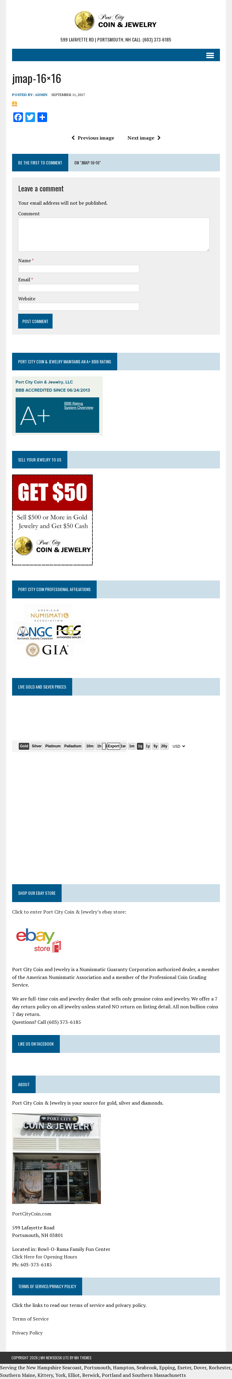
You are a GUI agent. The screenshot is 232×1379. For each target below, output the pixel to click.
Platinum (52, 746)
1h (99, 746)
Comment (28, 213)
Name (24, 260)
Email (24, 279)
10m (89, 746)
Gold (23, 746)
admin (40, 94)
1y (147, 746)
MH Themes (83, 1357)
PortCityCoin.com (31, 1213)
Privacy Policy (26, 1332)
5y (155, 746)
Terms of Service (29, 1318)
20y (164, 746)
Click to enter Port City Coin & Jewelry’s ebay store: (68, 911)
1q (139, 746)
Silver (36, 746)
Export (113, 746)
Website (26, 298)
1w (122, 746)
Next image (144, 137)
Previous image (92, 137)
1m (131, 746)
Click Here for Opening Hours (43, 1256)
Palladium (72, 746)
